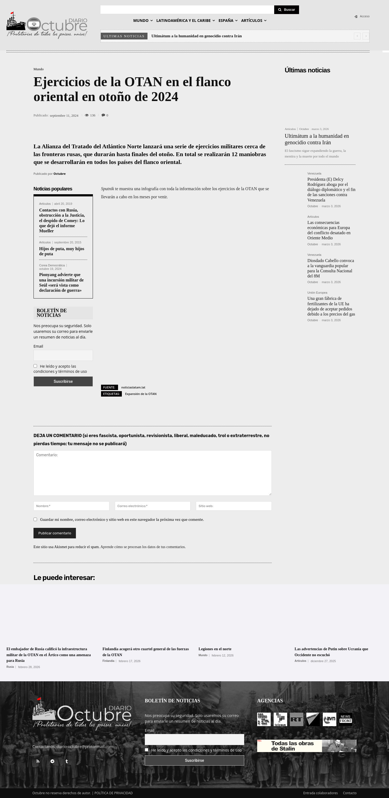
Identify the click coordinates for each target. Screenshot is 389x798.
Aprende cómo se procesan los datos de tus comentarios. (143, 547)
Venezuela (314, 173)
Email (38, 346)
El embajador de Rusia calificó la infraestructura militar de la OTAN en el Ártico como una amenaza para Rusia (48, 654)
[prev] (357, 36)
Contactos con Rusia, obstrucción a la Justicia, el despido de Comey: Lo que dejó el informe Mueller (62, 220)
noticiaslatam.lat (133, 387)
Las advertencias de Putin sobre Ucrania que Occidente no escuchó (337, 651)
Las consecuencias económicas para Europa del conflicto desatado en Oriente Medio (329, 230)
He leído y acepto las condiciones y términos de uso (60, 369)
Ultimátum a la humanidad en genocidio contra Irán (197, 36)
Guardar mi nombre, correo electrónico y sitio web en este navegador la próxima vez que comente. (122, 519)
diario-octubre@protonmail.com (84, 746)
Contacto (350, 793)
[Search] (286, 9)
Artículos (45, 203)
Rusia (10, 667)
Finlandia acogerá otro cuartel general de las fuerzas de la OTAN (145, 651)
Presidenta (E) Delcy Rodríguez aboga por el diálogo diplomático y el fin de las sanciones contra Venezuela (331, 189)
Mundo (38, 69)
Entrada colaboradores (320, 793)
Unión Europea (317, 292)
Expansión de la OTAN (141, 394)
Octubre (59, 174)
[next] (366, 36)
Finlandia (109, 661)
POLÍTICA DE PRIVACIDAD (114, 793)
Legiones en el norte (219, 648)
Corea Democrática (52, 265)
